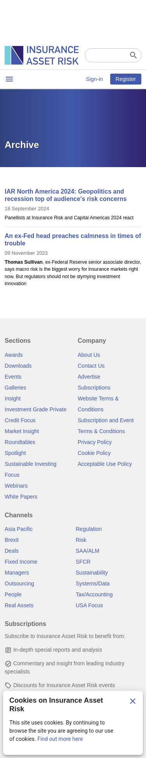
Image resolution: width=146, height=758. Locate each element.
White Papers (21, 497)
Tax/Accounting (94, 594)
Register (126, 79)
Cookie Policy (94, 453)
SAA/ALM (88, 551)
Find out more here (60, 739)
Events (13, 377)
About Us (89, 355)
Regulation (89, 529)
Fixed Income (21, 562)
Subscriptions (94, 387)
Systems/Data (93, 583)
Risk (81, 540)
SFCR (83, 562)
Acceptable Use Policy (105, 464)
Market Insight (22, 431)
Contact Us (91, 366)
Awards (14, 355)
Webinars (16, 486)
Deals (12, 551)
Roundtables (20, 442)
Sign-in (94, 79)
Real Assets (19, 605)
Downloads (18, 366)
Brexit (12, 540)
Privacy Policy (95, 442)
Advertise (89, 377)
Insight (13, 398)
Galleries (15, 387)
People (13, 594)
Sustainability (92, 572)
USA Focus (89, 605)
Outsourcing (19, 583)
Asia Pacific (19, 529)
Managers (17, 572)
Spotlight (15, 453)
